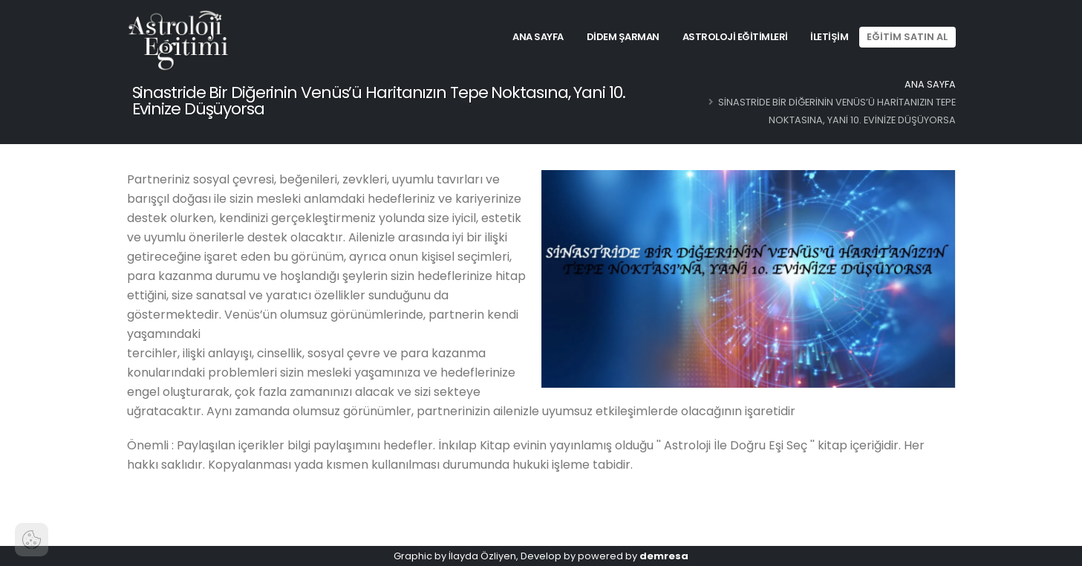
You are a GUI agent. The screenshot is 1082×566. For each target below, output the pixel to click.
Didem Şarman (623, 37)
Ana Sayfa (538, 37)
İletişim (829, 37)
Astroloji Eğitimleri (735, 37)
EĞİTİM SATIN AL (907, 36)
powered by (633, 556)
